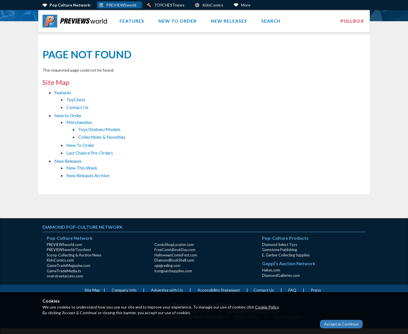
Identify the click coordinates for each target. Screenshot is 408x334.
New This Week (81, 167)
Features (132, 20)
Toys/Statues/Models (99, 129)
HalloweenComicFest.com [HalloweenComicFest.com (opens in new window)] (175, 255)
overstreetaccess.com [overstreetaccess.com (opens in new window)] (65, 276)
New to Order (177, 20)
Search (270, 20)
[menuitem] (76, 21)
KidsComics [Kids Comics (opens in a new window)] (212, 5)
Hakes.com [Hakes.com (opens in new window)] (271, 270)
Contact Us (77, 107)
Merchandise (79, 122)
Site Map (92, 290)
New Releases (229, 20)
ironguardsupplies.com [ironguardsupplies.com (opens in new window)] (173, 271)
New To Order (80, 145)
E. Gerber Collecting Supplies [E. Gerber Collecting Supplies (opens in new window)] (286, 255)
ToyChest (75, 99)
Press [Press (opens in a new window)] (316, 290)
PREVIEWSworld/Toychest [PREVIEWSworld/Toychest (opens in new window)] (69, 249)
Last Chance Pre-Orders (89, 152)
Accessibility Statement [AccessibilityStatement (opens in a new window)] (218, 290)
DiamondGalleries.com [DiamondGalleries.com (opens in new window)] (281, 275)
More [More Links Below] (245, 5)
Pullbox (352, 20)
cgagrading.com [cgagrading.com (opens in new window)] (167, 265)
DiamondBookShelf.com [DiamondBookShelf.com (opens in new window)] (174, 260)
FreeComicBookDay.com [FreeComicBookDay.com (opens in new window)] (175, 249)
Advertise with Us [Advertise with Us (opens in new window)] (167, 290)
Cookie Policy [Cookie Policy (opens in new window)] (267, 307)
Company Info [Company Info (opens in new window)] (124, 290)
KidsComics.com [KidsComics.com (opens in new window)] (60, 260)
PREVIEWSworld (121, 5)
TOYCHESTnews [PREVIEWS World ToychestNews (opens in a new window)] (169, 5)
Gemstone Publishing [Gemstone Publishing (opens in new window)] (279, 249)
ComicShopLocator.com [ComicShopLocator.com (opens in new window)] (174, 244)
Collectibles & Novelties (102, 137)
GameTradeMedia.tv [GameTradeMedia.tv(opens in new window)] (64, 271)
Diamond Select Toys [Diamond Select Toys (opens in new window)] (279, 244)
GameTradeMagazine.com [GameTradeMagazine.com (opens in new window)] (68, 265)
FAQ (292, 290)
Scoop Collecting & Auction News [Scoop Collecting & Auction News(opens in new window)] (74, 255)
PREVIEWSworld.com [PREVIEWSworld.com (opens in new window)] (64, 244)
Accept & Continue (341, 324)
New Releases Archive (87, 175)
